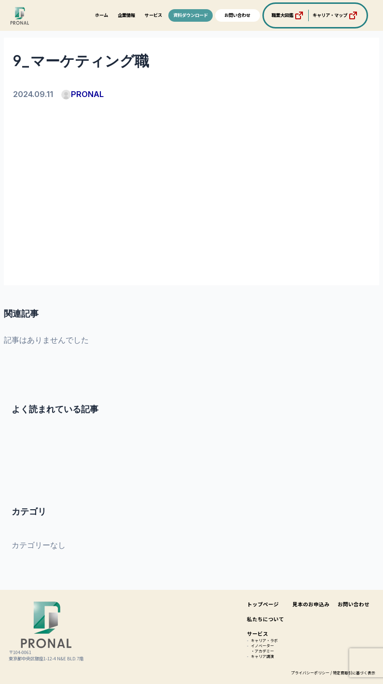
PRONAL (82, 94)
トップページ (263, 604)
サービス (153, 15)
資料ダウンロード (190, 15)
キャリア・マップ (336, 15)
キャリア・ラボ (264, 640)
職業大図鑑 (288, 15)
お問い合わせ (237, 15)
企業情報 (126, 15)
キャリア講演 (262, 656)
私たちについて (265, 619)
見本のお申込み (310, 604)
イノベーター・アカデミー (262, 648)
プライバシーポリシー (310, 672)
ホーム (101, 15)
